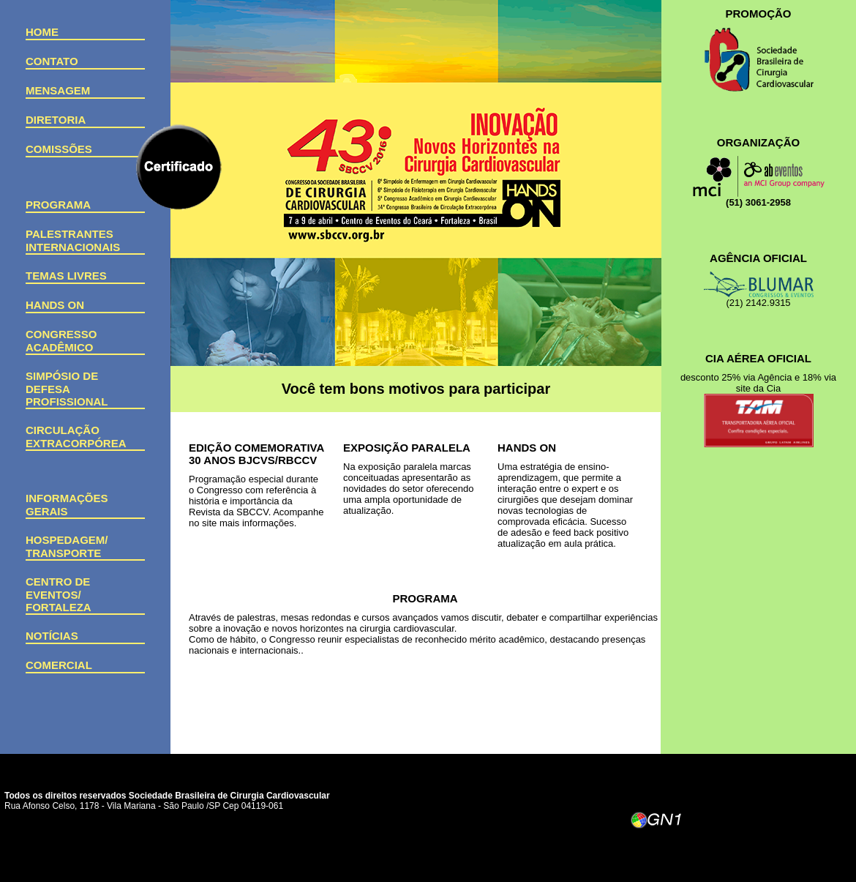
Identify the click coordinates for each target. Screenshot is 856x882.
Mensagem (58, 90)
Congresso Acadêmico (61, 341)
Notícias (52, 635)
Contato (52, 61)
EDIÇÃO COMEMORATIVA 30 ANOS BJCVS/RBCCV (256, 453)
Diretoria (56, 119)
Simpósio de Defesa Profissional (67, 389)
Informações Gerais (67, 504)
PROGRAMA (424, 598)
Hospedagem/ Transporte (67, 546)
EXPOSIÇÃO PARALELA (406, 447)
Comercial (59, 665)
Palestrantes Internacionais (73, 240)
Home (42, 32)
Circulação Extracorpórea (76, 436)
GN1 (657, 822)
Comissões (59, 149)
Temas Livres (66, 275)
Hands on (55, 305)
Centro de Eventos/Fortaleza (58, 594)
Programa (58, 204)
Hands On (527, 447)
